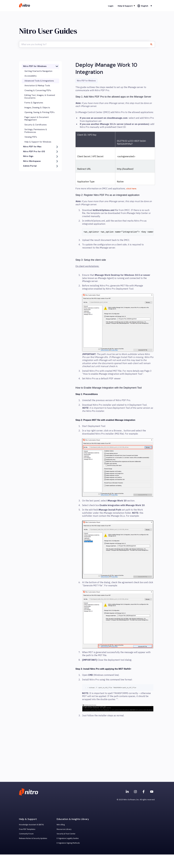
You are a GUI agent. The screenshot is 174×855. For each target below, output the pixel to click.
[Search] (152, 44)
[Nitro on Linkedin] (127, 792)
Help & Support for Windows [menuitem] (37, 141)
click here (131, 188)
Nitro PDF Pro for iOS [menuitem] (34, 151)
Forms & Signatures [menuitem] (33, 102)
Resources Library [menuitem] (64, 830)
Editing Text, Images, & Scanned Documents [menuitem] (39, 96)
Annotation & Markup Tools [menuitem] (37, 85)
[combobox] (84, 44)
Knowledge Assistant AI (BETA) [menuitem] (31, 825)
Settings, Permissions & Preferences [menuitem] (35, 131)
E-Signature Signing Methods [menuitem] (68, 843)
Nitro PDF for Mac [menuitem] (32, 146)
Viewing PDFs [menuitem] (30, 137)
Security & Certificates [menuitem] (35, 124)
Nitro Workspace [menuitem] (32, 161)
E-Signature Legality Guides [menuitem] (68, 839)
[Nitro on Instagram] (135, 792)
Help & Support (125, 6)
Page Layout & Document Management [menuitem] (36, 118)
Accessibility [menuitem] (30, 76)
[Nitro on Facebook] (143, 792)
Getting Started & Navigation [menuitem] (38, 71)
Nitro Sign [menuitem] (28, 156)
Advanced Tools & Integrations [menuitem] (39, 80)
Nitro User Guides (48, 31)
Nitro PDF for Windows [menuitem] (34, 66)
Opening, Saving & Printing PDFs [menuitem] (39, 112)
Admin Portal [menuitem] (30, 166)
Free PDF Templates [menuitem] (27, 830)
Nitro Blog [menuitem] (61, 825)
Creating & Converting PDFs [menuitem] (37, 90)
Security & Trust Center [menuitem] (66, 834)
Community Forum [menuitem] (26, 834)
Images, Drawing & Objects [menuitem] (37, 107)
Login (110, 6)
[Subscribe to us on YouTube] (151, 792)
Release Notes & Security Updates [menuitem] (33, 839)
